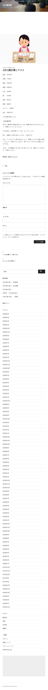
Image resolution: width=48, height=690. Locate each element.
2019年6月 (6, 502)
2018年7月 (6, 542)
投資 (4, 621)
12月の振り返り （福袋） (11, 296)
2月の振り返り (7, 289)
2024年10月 (6, 368)
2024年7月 (6, 375)
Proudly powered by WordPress (9, 686)
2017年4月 (6, 581)
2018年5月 (6, 549)
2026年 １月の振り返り (10, 293)
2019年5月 (6, 505)
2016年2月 (6, 603)
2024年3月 (6, 390)
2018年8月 (6, 538)
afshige (13, 67)
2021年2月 (6, 430)
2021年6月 (6, 422)
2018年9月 (6, 534)
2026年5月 (6, 314)
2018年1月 (6, 563)
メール (5, 216)
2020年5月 (6, 462)
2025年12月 (6, 328)
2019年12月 (6, 480)
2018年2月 (6, 560)
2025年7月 (6, 343)
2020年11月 (6, 440)
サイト (5, 225)
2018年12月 (6, 524)
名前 (5, 207)
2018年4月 (6, 552)
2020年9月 (6, 448)
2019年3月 (6, 513)
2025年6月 (6, 346)
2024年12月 (6, 361)
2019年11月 (6, 484)
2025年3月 (6, 353)
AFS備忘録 (7, 5)
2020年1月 (6, 477)
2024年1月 (6, 397)
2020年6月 (6, 458)
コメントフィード (8, 646)
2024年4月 (6, 386)
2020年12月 (6, 437)
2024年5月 (6, 382)
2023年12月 (6, 401)
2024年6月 (6, 379)
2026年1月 (6, 325)
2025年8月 (6, 339)
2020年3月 (6, 469)
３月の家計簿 (7, 121)
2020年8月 (6, 451)
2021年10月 (6, 419)
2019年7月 (6, 498)
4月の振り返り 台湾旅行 (10, 282)
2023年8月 (6, 404)
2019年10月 (6, 487)
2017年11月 (6, 571)
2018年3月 (6, 556)
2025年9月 (6, 335)
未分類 (5, 625)
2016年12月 (6, 585)
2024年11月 (6, 364)
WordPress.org (7, 649)
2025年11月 (6, 332)
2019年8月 (6, 495)
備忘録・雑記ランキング (10, 156)
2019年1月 (6, 520)
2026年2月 (6, 321)
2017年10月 (6, 574)
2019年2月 (6, 516)
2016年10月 (6, 592)
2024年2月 (6, 393)
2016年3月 (6, 600)
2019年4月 (6, 509)
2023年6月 (6, 408)
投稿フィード (7, 642)
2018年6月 (6, 545)
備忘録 (6, 165)
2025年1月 (6, 357)
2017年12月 (6, 567)
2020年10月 (6, 444)
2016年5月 (6, 596)
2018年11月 (6, 527)
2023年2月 (6, 411)
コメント (6, 183)
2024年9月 (6, 372)
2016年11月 (6, 589)
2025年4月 (6, 350)
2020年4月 (6, 466)
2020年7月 (6, 455)
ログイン (5, 639)
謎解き (5, 628)
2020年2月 (6, 473)
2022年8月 (6, 415)
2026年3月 (6, 317)
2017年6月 (6, 578)
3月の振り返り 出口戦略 (10, 286)
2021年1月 (6, 433)
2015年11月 (6, 607)
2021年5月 (6, 426)
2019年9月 (6, 491)
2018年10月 (6, 531)
